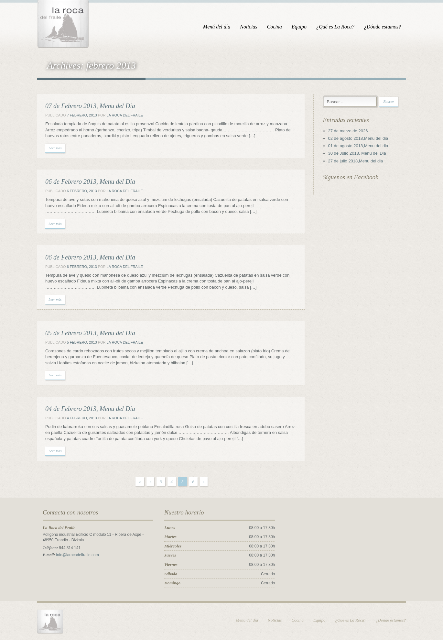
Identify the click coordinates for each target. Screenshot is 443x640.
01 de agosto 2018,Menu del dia (358, 145)
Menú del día (216, 26)
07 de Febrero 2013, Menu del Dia (90, 105)
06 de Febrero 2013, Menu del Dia (90, 181)
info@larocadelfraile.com (77, 555)
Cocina (274, 26)
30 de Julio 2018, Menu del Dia (357, 153)
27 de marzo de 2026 (348, 130)
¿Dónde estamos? (382, 26)
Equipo (299, 26)
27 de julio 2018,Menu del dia (355, 161)
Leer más (55, 148)
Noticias (248, 26)
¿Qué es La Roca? (335, 26)
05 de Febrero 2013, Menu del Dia (90, 333)
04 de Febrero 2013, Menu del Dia (90, 408)
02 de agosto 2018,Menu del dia (358, 138)
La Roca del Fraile (125, 115)
